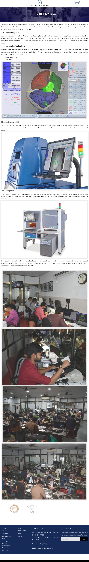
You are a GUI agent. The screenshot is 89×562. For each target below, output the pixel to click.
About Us (5, 533)
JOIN (84, 539)
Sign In (77, 2)
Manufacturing (6, 536)
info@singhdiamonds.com (45, 548)
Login (19, 533)
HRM (3, 538)
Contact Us (5, 550)
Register (19, 536)
